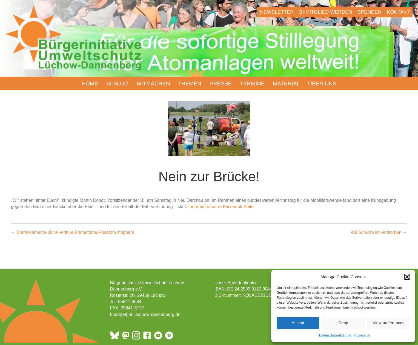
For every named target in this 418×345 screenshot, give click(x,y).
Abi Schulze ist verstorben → (379, 232)
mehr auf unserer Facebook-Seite (221, 206)
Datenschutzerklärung (335, 335)
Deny (343, 322)
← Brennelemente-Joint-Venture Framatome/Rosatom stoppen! (72, 232)
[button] (407, 277)
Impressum (362, 335)
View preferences (389, 322)
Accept (298, 322)
